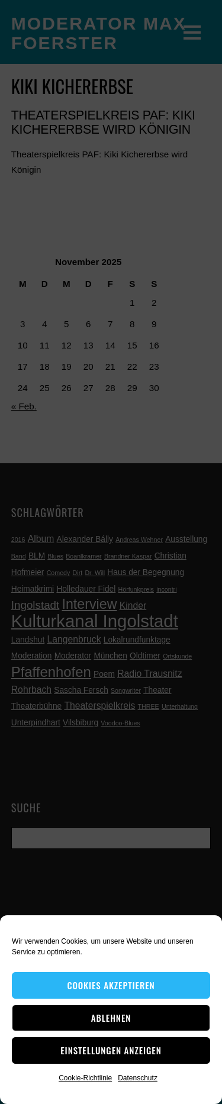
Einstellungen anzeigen (110, 1050)
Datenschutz (137, 1078)
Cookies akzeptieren (111, 985)
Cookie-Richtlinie (85, 1078)
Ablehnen (111, 1017)
